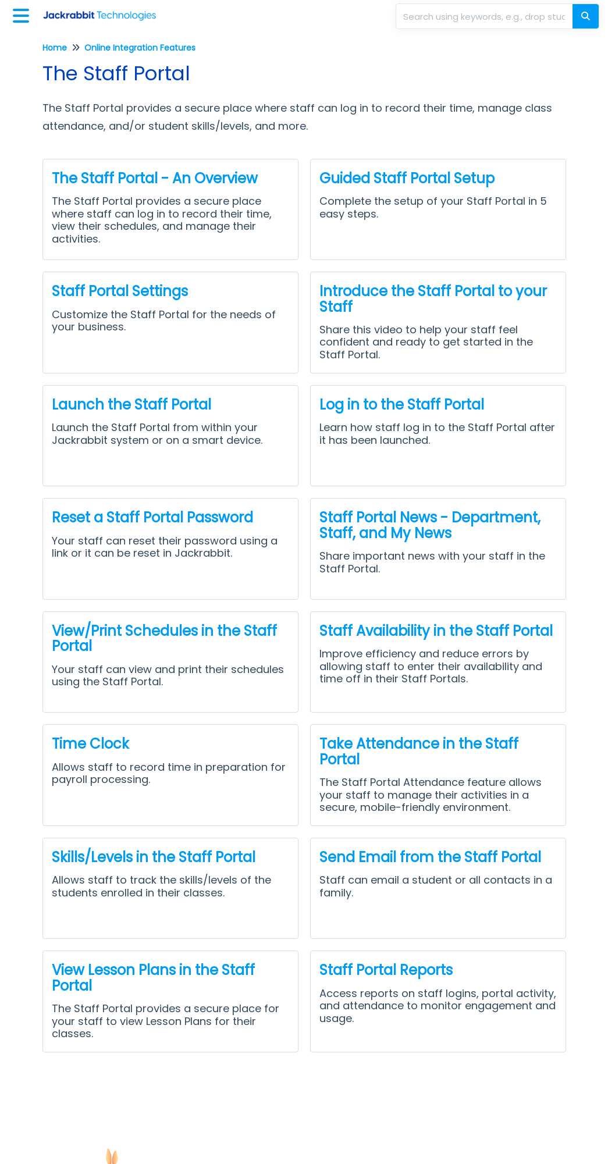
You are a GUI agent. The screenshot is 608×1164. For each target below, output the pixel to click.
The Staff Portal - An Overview (155, 178)
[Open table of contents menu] (23, 14)
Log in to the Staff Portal (401, 404)
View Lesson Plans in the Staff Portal (153, 977)
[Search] (586, 16)
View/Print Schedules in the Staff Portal (164, 638)
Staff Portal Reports (386, 970)
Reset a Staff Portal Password (152, 517)
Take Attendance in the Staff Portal (418, 751)
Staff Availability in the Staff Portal (436, 630)
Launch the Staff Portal (131, 404)
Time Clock (90, 743)
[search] (485, 16)
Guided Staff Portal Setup (407, 178)
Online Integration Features (139, 48)
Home (54, 48)
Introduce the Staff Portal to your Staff (433, 299)
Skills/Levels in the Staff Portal (153, 857)
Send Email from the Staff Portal (430, 857)
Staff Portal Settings (120, 291)
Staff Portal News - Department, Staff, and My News (430, 525)
